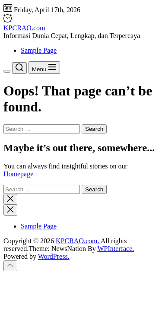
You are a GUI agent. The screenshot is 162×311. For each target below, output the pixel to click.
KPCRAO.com (24, 28)
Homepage (18, 174)
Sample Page (39, 50)
